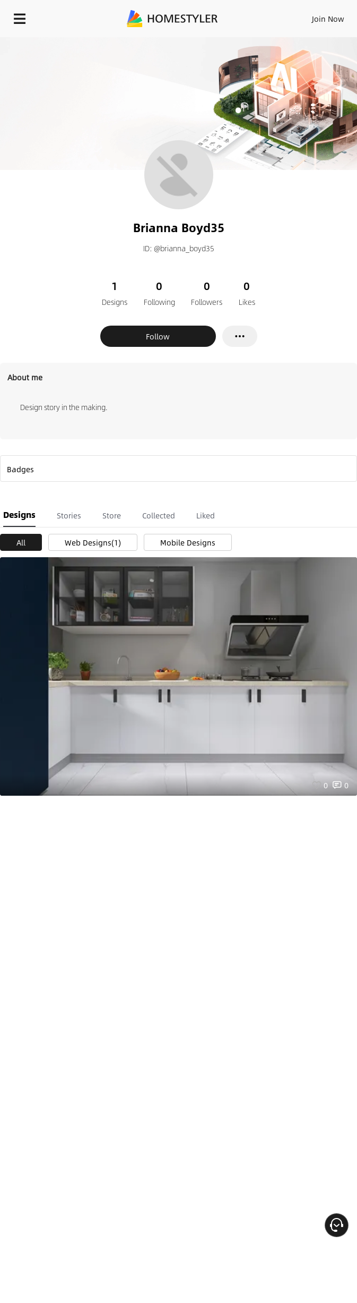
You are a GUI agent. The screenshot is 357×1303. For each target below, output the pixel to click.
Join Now (328, 18)
